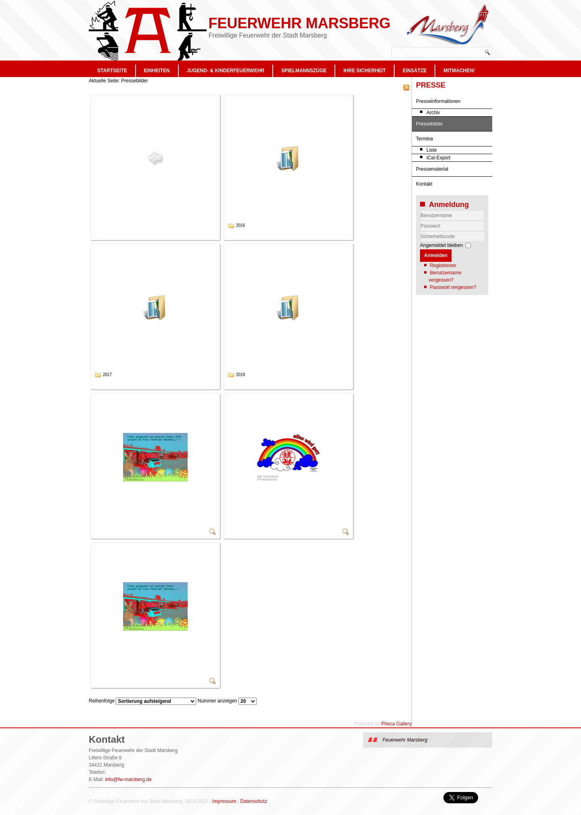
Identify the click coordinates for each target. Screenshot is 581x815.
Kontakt (424, 184)
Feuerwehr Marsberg (299, 23)
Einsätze (414, 70)
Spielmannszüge (303, 70)
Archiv (433, 112)
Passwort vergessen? (453, 287)
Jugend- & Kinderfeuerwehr (225, 70)
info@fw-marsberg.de (128, 779)
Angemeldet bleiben (441, 245)
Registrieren (443, 265)
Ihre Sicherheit (364, 70)
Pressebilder (429, 124)
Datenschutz (253, 801)
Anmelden (435, 255)
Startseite (112, 70)
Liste (431, 150)
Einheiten (157, 70)
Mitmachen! (458, 70)
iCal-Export (438, 158)
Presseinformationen (438, 101)
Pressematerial (432, 169)
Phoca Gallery (396, 724)
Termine (424, 139)
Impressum (224, 801)
